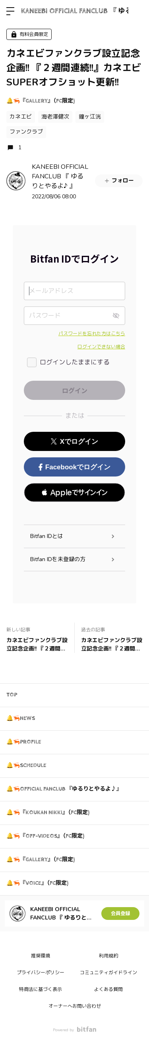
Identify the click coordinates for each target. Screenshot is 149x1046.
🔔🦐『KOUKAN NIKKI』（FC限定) (47, 812)
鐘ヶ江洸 (90, 117)
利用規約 (108, 956)
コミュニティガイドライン (108, 972)
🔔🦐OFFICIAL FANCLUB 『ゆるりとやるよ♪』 (64, 789)
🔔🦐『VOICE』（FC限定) (37, 883)
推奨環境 (40, 956)
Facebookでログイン (74, 467)
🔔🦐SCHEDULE (26, 765)
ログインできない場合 (101, 347)
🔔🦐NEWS (20, 718)
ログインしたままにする (75, 362)
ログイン (136, 11)
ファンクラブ (26, 132)
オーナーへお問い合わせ (74, 1006)
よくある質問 (108, 989)
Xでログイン (74, 441)
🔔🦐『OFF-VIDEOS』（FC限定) (45, 836)
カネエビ (21, 117)
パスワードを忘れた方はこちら (91, 333)
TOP (11, 695)
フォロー (119, 180)
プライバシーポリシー (40, 972)
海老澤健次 (55, 117)
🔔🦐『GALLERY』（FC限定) (40, 101)
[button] (74, 492)
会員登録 (120, 913)
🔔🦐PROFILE (23, 742)
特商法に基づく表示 (40, 989)
